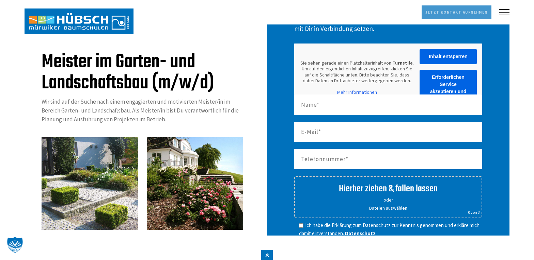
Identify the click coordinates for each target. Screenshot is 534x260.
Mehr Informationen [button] (357, 91)
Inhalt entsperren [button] (448, 55)
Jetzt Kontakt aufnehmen (444, 12)
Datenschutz (360, 232)
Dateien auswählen (388, 207)
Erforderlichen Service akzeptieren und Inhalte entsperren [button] (448, 87)
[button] (15, 245)
